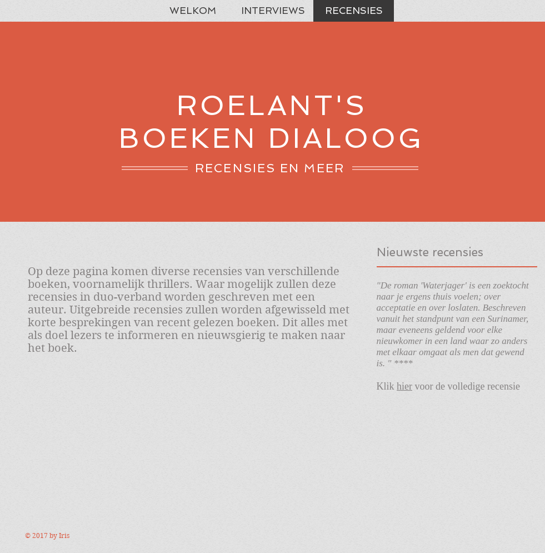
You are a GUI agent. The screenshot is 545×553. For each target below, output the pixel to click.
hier (404, 386)
